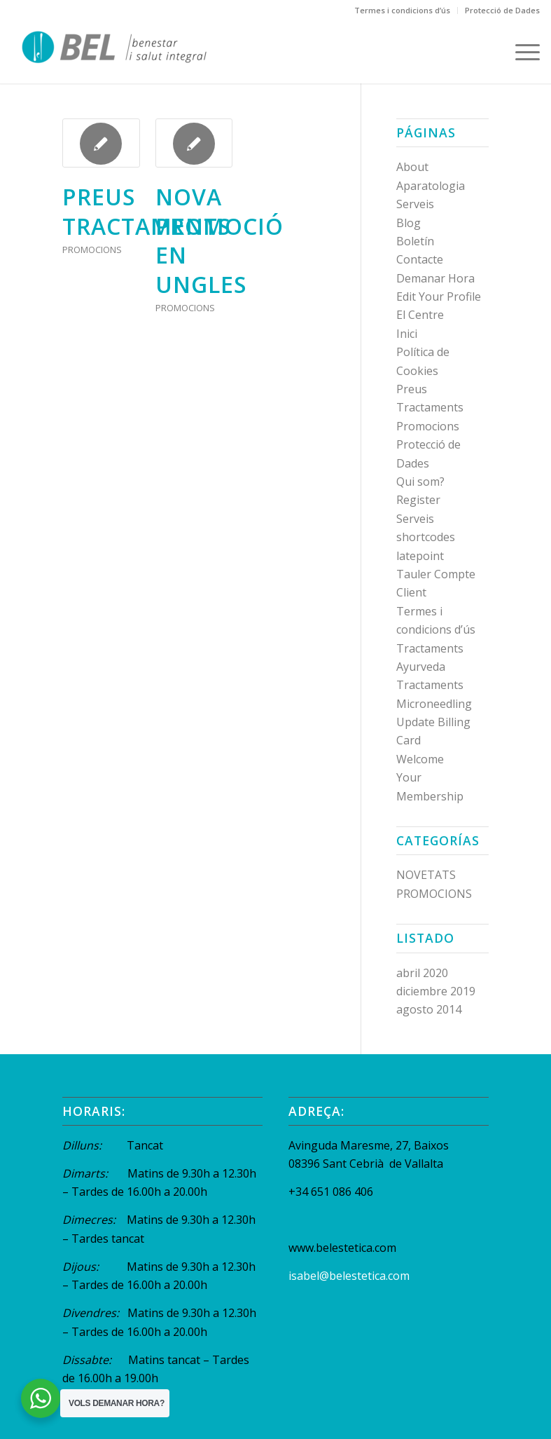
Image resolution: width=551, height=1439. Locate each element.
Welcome (420, 759)
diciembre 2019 (435, 991)
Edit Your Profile (438, 296)
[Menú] (520, 51)
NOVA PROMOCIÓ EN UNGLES (219, 240)
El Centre (420, 314)
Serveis (415, 518)
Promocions (427, 426)
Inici (406, 333)
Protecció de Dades (502, 10)
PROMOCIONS (92, 249)
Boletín (415, 241)
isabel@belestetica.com (349, 1275)
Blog (408, 223)
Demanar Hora (435, 278)
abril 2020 (422, 973)
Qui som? (420, 481)
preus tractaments (146, 211)
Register (418, 499)
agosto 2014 (428, 1009)
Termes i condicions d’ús (402, 10)
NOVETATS (426, 874)
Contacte (419, 259)
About (412, 167)
